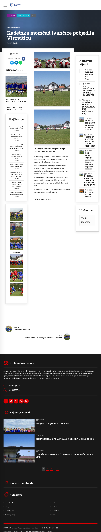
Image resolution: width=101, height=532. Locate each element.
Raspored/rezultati (9, 499)
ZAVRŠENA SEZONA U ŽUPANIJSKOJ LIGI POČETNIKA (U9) (15, 109)
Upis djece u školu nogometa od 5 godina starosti (16, 136)
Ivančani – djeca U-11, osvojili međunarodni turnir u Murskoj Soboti (16, 146)
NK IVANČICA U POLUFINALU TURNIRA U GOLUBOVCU (16, 102)
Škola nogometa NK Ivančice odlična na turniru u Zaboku (16, 174)
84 (57, 465)
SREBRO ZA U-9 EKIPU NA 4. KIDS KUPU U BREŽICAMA (89, 141)
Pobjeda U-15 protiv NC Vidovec (15, 93)
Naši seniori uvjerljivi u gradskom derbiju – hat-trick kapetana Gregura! (90, 161)
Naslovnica (7, 528)
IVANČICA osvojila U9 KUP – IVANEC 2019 (16, 165)
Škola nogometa (23, 16)
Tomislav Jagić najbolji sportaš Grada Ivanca (16, 127)
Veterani (52, 511)
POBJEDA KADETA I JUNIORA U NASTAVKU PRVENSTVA (89, 180)
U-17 (33, 16)
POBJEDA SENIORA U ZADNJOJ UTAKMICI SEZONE (90, 125)
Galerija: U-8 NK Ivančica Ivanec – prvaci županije (16, 184)
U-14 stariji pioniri (55, 503)
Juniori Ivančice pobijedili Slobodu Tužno (16, 156)
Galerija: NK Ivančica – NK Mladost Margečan (16, 193)
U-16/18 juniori (8, 503)
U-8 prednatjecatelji (9, 511)
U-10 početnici (54, 507)
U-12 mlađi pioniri (9, 507)
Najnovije (12, 16)
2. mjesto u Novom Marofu (89, 194)
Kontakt (15, 528)
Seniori (52, 499)
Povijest (49, 528)
